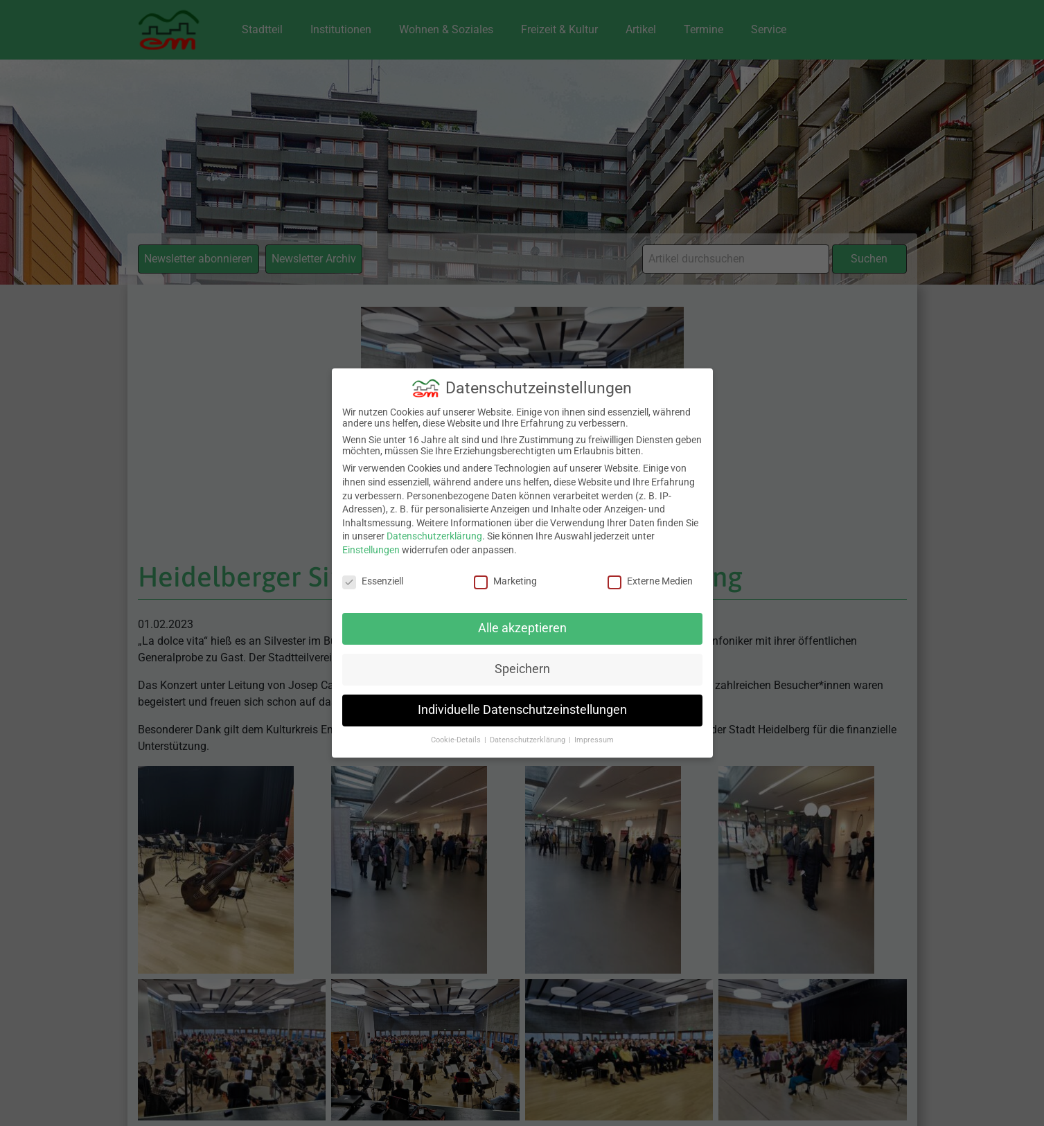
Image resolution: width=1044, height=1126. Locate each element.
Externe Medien (650, 580)
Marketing (505, 580)
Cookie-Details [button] (457, 739)
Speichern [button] (522, 669)
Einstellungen (371, 549)
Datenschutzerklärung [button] (528, 739)
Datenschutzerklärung (434, 536)
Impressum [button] (594, 739)
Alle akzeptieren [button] (522, 628)
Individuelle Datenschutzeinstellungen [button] (522, 710)
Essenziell (372, 580)
